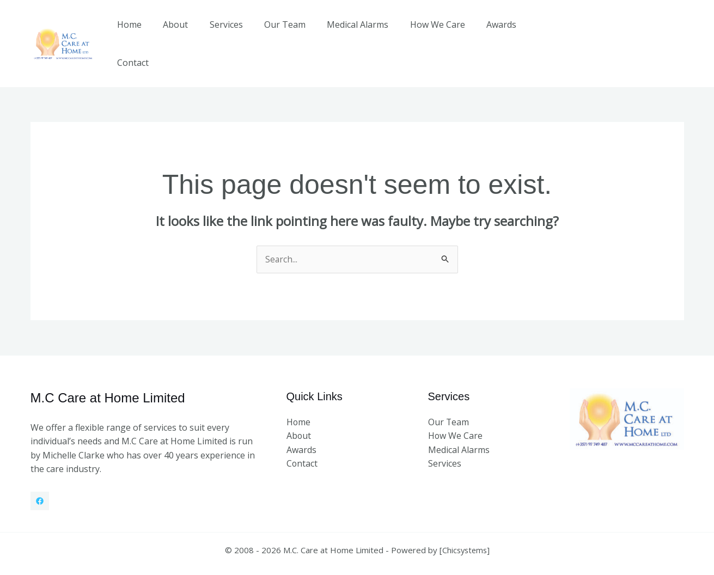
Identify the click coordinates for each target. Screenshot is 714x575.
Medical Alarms (350, 32)
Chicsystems (464, 527)
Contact (534, 32)
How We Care (426, 32)
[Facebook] (39, 478)
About (180, 32)
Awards (486, 32)
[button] (627, 32)
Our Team (281, 32)
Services (226, 32)
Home (138, 32)
